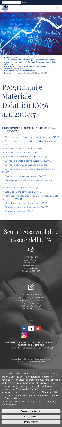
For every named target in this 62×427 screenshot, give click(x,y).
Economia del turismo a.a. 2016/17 (22, 152)
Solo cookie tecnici (31, 415)
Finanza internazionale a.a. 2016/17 (22, 187)
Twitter (31, 328)
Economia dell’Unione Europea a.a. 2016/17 (26, 165)
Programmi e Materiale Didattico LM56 (20, 71)
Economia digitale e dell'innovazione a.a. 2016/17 (29, 161)
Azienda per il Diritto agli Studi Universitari (31, 359)
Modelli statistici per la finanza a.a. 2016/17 (26, 203)
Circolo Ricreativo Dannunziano (31, 362)
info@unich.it (34, 295)
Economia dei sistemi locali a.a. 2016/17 (24, 148)
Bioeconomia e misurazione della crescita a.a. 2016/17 (32, 137)
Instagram (24, 335)
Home (6, 58)
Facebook (24, 328)
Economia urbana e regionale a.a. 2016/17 (25, 176)
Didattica (16, 58)
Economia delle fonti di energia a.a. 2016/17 (26, 156)
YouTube (37, 328)
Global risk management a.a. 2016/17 (23, 192)
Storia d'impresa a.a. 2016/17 (19, 211)
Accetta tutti (31, 420)
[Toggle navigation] (57, 2)
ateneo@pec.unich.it (33, 297)
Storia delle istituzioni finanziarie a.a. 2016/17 (26, 207)
